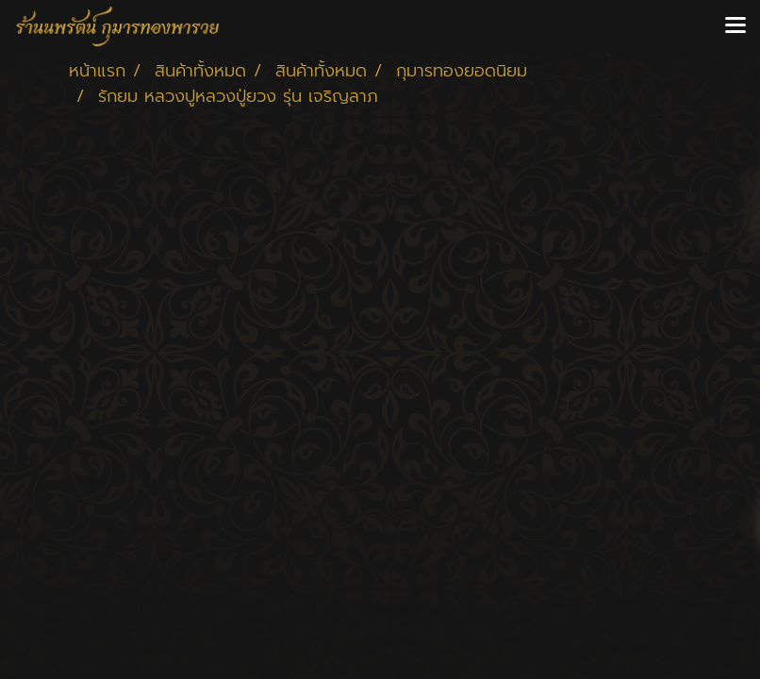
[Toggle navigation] (735, 26)
